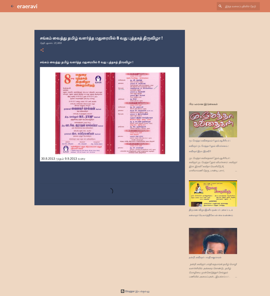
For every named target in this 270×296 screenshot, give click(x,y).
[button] (42, 50)
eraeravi (27, 6)
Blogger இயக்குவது (135, 291)
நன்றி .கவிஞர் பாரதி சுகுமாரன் (205, 257)
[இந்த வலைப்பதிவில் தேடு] (242, 6)
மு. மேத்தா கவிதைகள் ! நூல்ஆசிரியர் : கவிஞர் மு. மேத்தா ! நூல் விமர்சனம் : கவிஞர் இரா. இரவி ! (209, 146)
